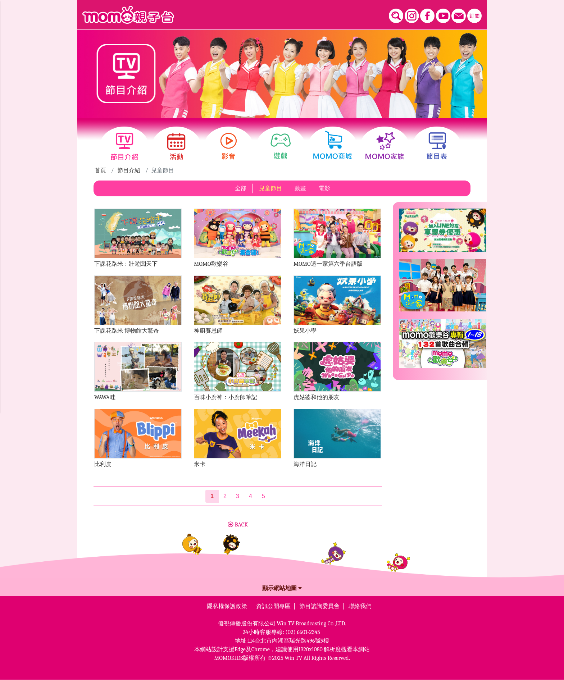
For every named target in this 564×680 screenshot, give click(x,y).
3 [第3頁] (237, 496)
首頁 (100, 170)
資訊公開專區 (273, 606)
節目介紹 (128, 170)
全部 (240, 188)
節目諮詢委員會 (319, 606)
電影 (324, 188)
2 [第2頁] (225, 496)
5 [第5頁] (263, 496)
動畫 (300, 188)
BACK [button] (238, 524)
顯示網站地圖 (282, 588)
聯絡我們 (360, 606)
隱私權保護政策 (227, 606)
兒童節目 (270, 188)
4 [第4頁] (250, 496)
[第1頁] (212, 496)
